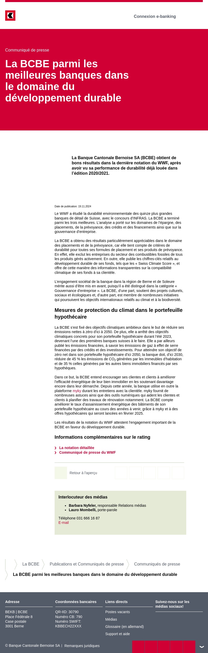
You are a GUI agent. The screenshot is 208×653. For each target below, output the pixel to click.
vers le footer (202, 647)
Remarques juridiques (82, 646)
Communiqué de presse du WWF (87, 452)
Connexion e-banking (158, 16)
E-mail (63, 522)
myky (77, 391)
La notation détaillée (76, 448)
